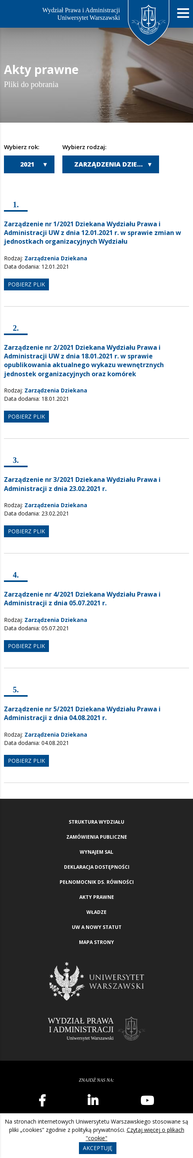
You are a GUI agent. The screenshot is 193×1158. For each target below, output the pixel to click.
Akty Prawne (96, 897)
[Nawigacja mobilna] (183, 13)
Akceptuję (97, 1148)
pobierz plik (26, 284)
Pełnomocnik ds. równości (97, 882)
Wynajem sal (96, 852)
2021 (27, 164)
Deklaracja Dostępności (96, 867)
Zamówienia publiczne (96, 837)
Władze (96, 912)
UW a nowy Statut (97, 927)
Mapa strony (96, 942)
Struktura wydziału (96, 822)
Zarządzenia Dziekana (115, 164)
